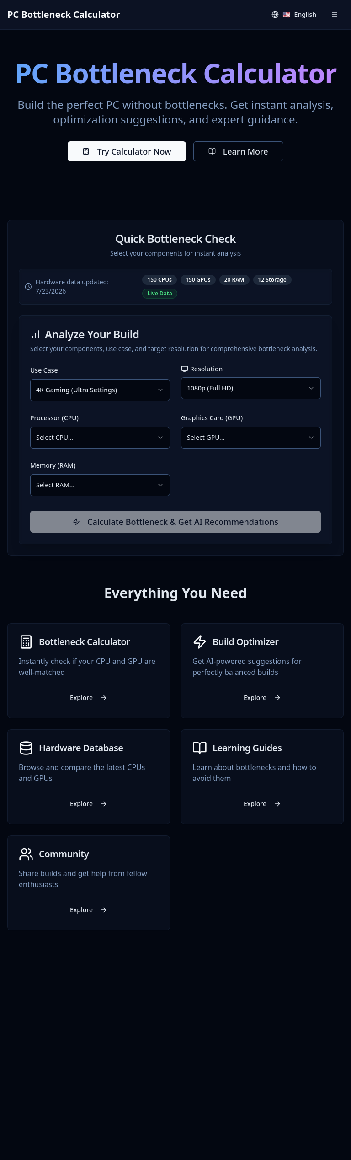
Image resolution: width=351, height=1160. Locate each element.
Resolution (202, 368)
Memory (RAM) (52, 465)
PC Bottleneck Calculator (63, 14)
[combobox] (100, 390)
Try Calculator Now (126, 151)
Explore (88, 697)
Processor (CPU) (54, 417)
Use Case (44, 370)
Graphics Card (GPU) (212, 417)
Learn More (238, 151)
